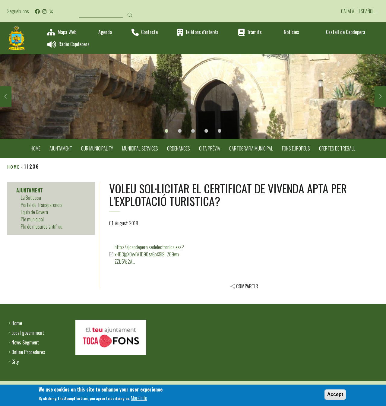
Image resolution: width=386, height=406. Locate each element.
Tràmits (254, 32)
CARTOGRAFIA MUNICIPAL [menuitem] (251, 148)
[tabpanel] (193, 96)
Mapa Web (67, 32)
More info (139, 399)
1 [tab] (166, 131)
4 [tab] (206, 131)
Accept (335, 395)
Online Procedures (28, 352)
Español (366, 11)
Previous (5, 96)
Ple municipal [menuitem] (32, 219)
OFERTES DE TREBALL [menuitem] (337, 148)
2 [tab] (180, 131)
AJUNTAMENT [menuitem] (60, 148)
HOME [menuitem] (35, 148)
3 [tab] (193, 131)
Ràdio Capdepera (74, 44)
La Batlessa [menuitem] (31, 197)
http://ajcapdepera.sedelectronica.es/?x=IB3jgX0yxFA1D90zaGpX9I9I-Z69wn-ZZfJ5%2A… (149, 254)
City (15, 361)
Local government (27, 332)
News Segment (25, 342)
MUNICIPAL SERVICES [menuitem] (140, 148)
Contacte (149, 32)
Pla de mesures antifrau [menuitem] (41, 226)
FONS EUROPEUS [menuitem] (296, 148)
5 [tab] (219, 131)
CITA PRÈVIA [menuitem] (209, 148)
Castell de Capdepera (345, 32)
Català (347, 11)
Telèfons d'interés (201, 32)
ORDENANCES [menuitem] (178, 148)
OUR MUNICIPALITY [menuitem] (97, 148)
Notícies (291, 32)
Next (380, 96)
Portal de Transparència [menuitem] (41, 204)
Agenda (105, 32)
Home (13, 166)
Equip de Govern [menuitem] (34, 212)
